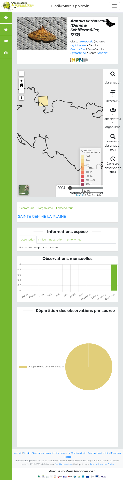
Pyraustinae (78, 52)
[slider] (70, 188)
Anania (102, 52)
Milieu (42, 239)
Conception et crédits (99, 453)
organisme (45, 208)
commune (27, 208)
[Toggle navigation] (114, 6)
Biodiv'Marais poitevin (70, 6)
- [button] (21, 91)
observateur (64, 208)
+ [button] (21, 80)
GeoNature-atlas (63, 464)
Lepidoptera (78, 45)
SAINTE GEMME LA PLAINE (42, 216)
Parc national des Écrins (102, 464)
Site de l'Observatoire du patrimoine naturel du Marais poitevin (54, 453)
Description (27, 239)
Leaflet (79, 195)
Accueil (17, 453)
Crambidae (77, 49)
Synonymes (73, 239)
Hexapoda (86, 41)
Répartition (56, 239)
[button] (21, 85)
